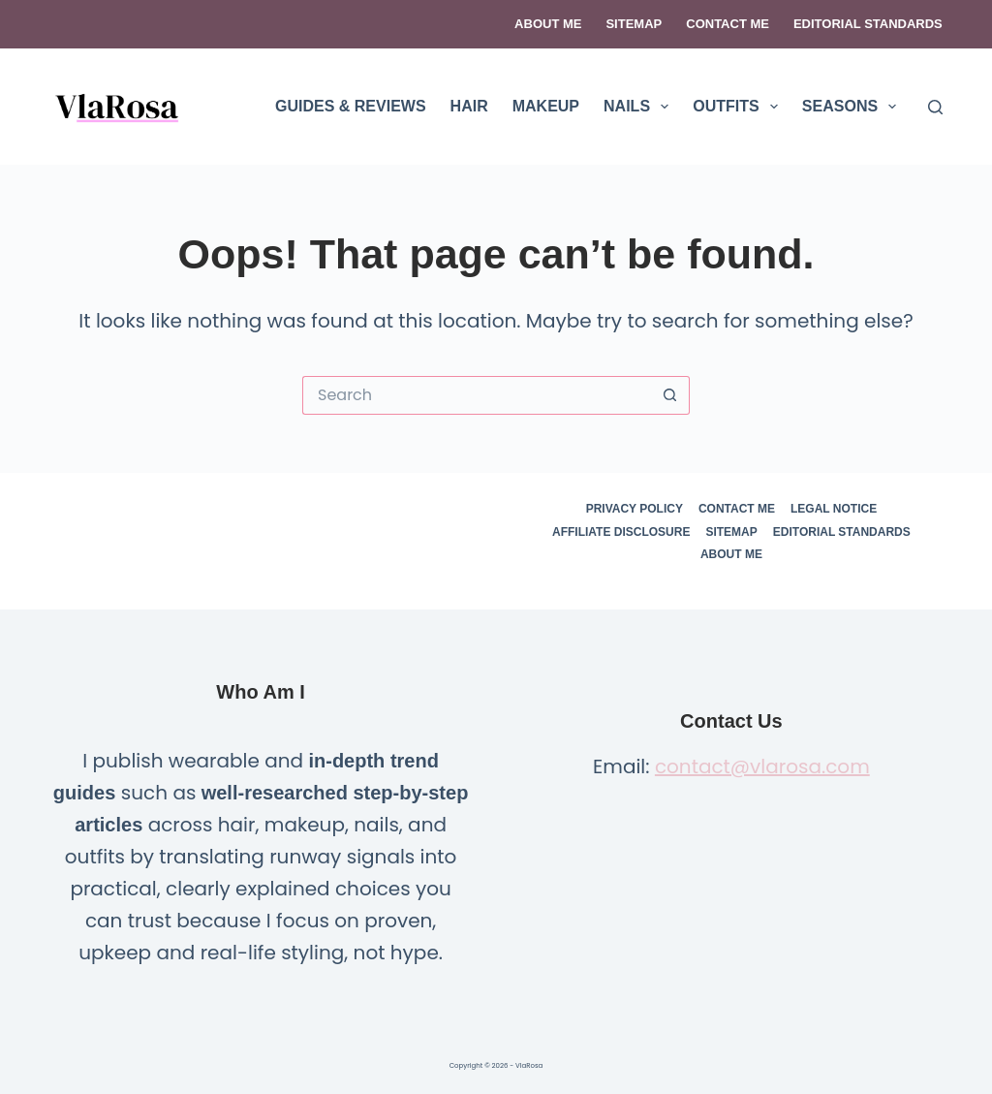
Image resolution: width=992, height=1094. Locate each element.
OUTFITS (739, 106)
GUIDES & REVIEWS (350, 106)
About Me (547, 23)
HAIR (469, 106)
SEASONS (853, 106)
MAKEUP (545, 106)
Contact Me (727, 23)
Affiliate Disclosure (621, 532)
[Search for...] (476, 395)
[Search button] (670, 395)
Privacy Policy (634, 509)
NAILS (640, 106)
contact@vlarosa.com (762, 766)
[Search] (935, 107)
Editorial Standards (868, 23)
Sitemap (633, 23)
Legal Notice (833, 509)
